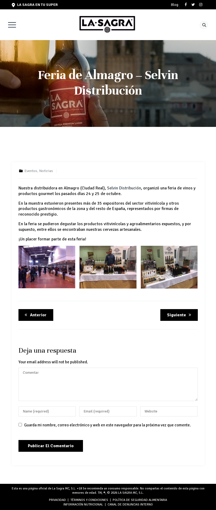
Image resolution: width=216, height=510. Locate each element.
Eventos (30, 171)
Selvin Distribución (124, 188)
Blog (174, 5)
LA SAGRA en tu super (35, 4)
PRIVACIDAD (57, 500)
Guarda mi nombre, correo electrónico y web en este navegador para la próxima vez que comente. (107, 425)
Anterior (35, 315)
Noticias (46, 171)
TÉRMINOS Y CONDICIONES (89, 500)
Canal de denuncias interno (130, 505)
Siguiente (180, 315)
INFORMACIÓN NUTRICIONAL (83, 505)
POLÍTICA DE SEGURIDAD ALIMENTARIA (140, 500)
